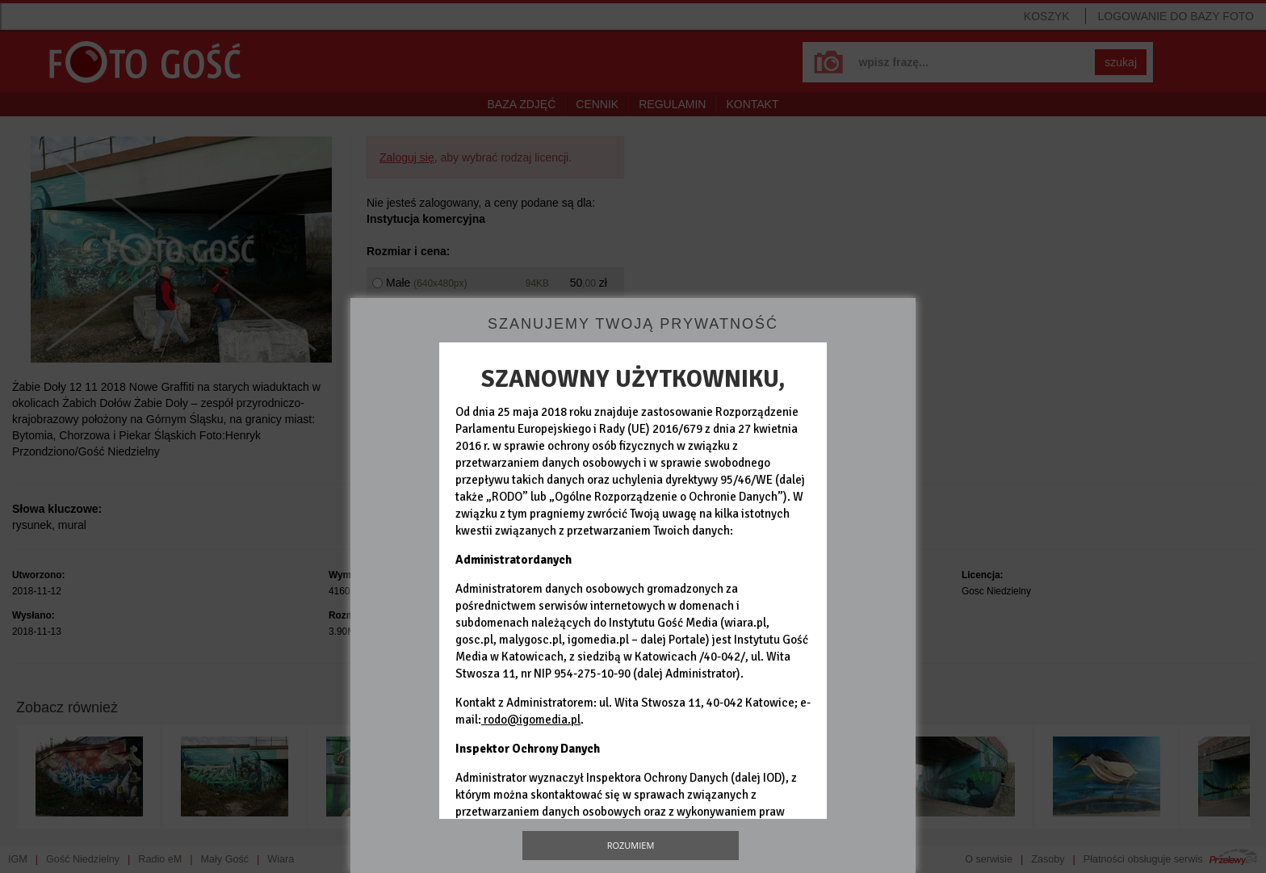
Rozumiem (631, 845)
